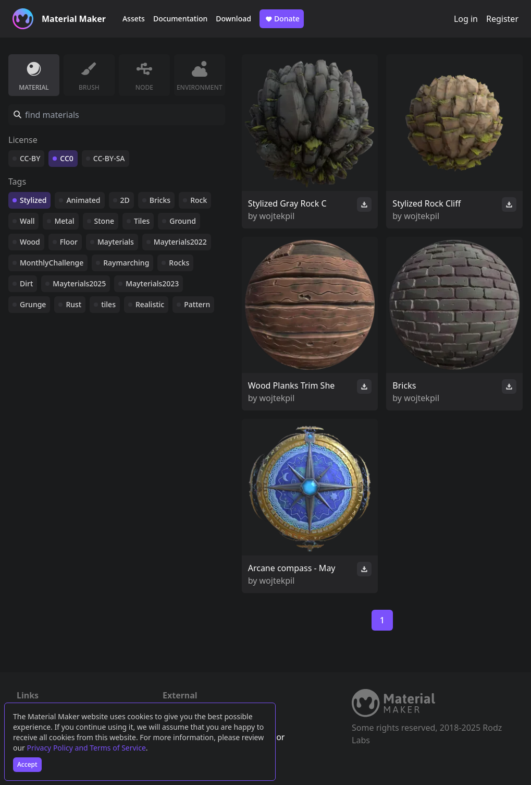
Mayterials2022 (180, 242)
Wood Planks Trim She (291, 385)
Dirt (26, 283)
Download (233, 18)
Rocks (179, 263)
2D (125, 200)
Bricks (160, 200)
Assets (133, 18)
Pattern (197, 304)
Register (502, 19)
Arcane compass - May (292, 568)
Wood (30, 242)
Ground (182, 221)
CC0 (66, 158)
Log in (466, 19)
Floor (69, 242)
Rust (73, 304)
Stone (104, 221)
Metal (64, 221)
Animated (83, 200)
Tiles (142, 221)
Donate (282, 19)
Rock (198, 200)
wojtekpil (277, 216)
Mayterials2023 (152, 283)
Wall (27, 221)
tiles (108, 304)
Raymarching (126, 263)
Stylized (33, 200)
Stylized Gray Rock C (287, 203)
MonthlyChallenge (51, 263)
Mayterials (115, 242)
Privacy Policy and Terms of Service (86, 748)
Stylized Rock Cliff (426, 203)
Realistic (149, 304)
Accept (27, 764)
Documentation (180, 18)
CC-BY (30, 158)
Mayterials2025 (79, 283)
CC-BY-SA (109, 158)
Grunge (33, 304)
